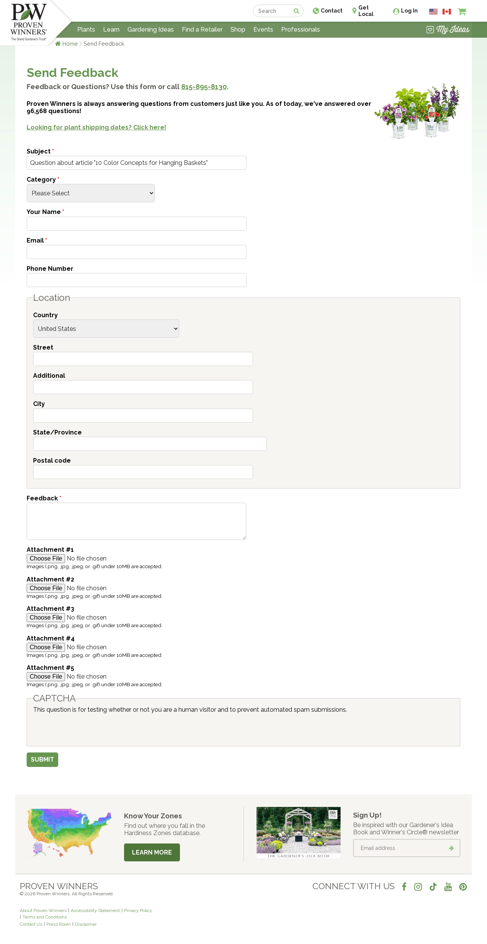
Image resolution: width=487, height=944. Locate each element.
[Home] (29, 23)
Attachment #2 (50, 579)
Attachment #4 (51, 638)
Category (43, 179)
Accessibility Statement (95, 910)
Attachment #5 (50, 667)
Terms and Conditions (44, 917)
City (39, 403)
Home (70, 43)
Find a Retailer (202, 29)
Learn (111, 29)
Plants (86, 29)
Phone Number (50, 268)
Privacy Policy (138, 910)
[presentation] (91, 728)
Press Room (58, 924)
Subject (40, 151)
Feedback (44, 498)
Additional (49, 375)
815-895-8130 (204, 87)
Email (37, 240)
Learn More (152, 852)
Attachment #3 (50, 608)
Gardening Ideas (150, 29)
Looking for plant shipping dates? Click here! (96, 127)
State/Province (57, 432)
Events (263, 29)
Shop (238, 29)
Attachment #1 (50, 549)
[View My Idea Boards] (448, 30)
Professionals (300, 29)
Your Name (45, 212)
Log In (409, 11)
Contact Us (31, 924)
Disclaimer (86, 924)
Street (43, 347)
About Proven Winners (43, 910)
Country (45, 315)
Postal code (52, 460)
